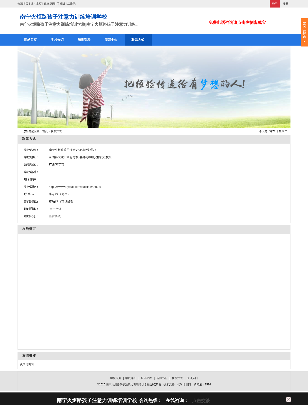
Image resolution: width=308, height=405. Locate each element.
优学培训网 (27, 364)
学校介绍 (130, 378)
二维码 (71, 3)
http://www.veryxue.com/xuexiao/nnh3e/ (75, 186)
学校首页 (115, 378)
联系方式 (56, 131)
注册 (285, 3)
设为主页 (36, 3)
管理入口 (192, 378)
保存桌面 (49, 3)
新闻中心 (161, 378)
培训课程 (146, 378)
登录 (275, 3)
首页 (45, 131)
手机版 (61, 3)
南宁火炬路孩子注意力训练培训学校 (128, 384)
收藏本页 (23, 3)
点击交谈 (55, 209)
